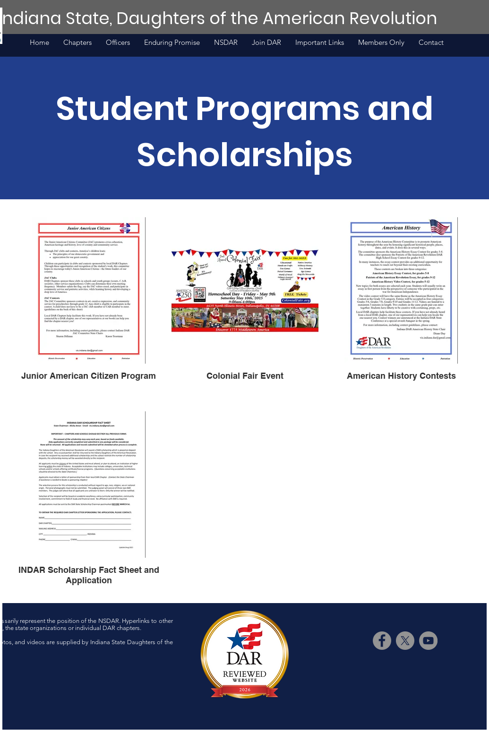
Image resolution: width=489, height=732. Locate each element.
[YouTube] (428, 640)
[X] (405, 640)
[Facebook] (382, 640)
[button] (319, 42)
